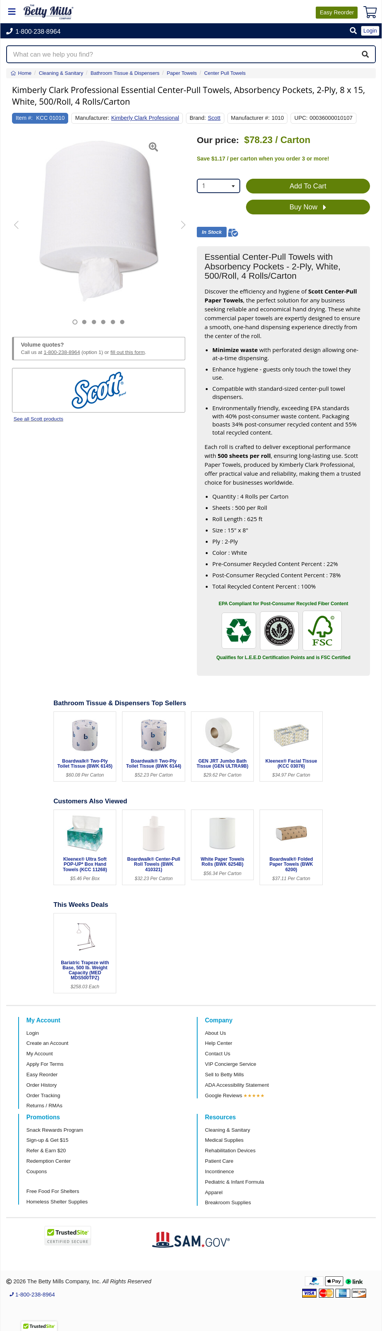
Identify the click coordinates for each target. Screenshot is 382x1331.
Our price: (218, 140)
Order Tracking (43, 1095)
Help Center (218, 1043)
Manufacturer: (92, 118)
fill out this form (127, 352)
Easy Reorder (42, 1074)
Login (32, 1033)
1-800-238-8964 (62, 352)
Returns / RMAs (44, 1105)
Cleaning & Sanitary (227, 1130)
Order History (41, 1085)
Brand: (197, 118)
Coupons (36, 1171)
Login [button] (370, 31)
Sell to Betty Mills (224, 1074)
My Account (39, 1054)
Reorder (337, 12)
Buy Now (307, 207)
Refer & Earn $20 (46, 1150)
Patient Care (219, 1161)
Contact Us (217, 1054)
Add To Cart (308, 186)
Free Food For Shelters (52, 1191)
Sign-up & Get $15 (47, 1140)
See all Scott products (38, 419)
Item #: (24, 118)
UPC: (301, 118)
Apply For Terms (45, 1064)
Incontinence (219, 1171)
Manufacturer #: (250, 118)
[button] (353, 31)
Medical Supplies (224, 1140)
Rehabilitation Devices (230, 1150)
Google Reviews (223, 1095)
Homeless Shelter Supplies (57, 1202)
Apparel (213, 1192)
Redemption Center (48, 1161)
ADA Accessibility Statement (237, 1085)
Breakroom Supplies (228, 1202)
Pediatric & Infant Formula (234, 1182)
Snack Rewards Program (54, 1130)
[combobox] (218, 186)
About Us (215, 1033)
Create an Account (47, 1043)
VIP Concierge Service (230, 1064)
